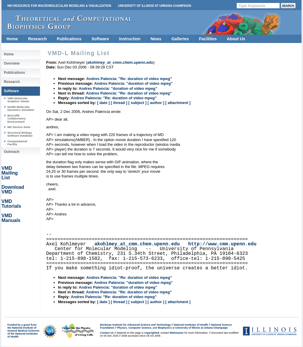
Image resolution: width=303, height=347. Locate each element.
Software (100, 38)
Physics (122, 327)
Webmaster (176, 332)
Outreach (12, 152)
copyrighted (151, 332)
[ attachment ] (178, 102)
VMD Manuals (10, 218)
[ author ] (156, 102)
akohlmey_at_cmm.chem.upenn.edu (137, 244)
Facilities (208, 38)
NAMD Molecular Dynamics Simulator (21, 108)
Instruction (129, 38)
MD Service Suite (18, 127)
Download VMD (12, 189)
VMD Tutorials (11, 204)
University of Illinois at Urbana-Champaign (154, 5)
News (156, 38)
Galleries (180, 38)
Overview (12, 63)
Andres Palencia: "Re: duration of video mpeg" (129, 78)
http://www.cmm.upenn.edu (222, 244)
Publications (69, 38)
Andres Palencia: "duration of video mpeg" (133, 83)
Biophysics (165, 327)
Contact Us (107, 332)
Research (37, 38)
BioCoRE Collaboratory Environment (16, 118)
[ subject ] (137, 102)
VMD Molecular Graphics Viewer (18, 100)
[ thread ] (119, 102)
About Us (236, 38)
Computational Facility (17, 143)
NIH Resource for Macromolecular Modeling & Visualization (59, 5)
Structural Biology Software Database (20, 134)
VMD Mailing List (9, 173)
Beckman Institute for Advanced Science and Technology (135, 324)
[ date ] (103, 102)
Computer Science (139, 327)
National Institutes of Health (191, 324)
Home (12, 38)
